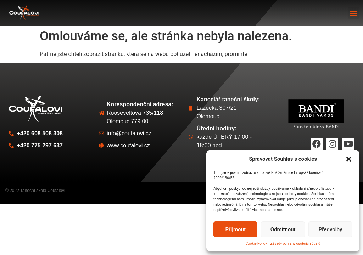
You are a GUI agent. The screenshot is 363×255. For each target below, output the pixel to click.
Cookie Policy (256, 243)
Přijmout (235, 229)
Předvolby (330, 229)
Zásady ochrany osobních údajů (295, 243)
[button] (348, 159)
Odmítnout (283, 229)
